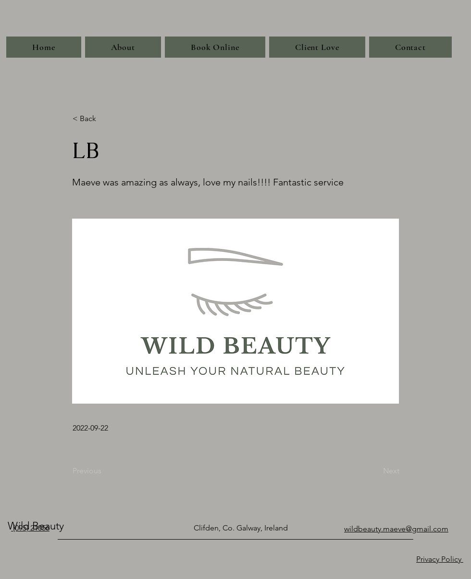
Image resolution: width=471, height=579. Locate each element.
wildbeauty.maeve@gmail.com (396, 528)
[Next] (375, 470)
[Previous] (104, 470)
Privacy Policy (439, 559)
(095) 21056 (30, 527)
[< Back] (104, 118)
